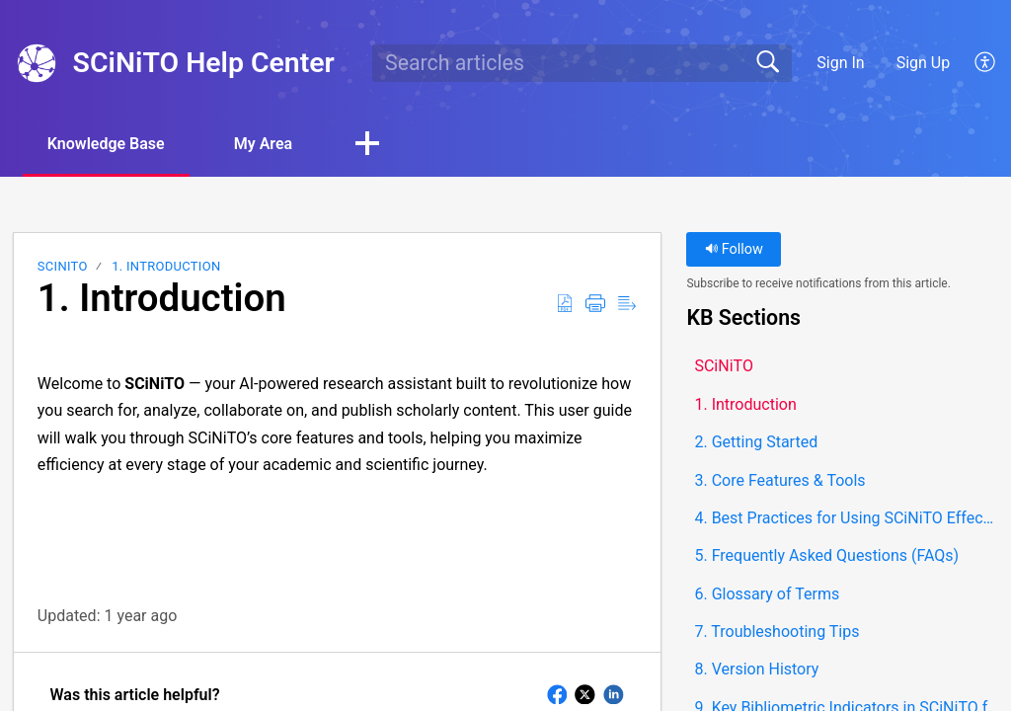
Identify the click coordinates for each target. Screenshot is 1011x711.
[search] (581, 63)
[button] (985, 63)
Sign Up (923, 62)
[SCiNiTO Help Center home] (36, 63)
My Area (263, 143)
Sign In (840, 62)
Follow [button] (734, 249)
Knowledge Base (106, 143)
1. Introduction (166, 266)
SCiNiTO (63, 266)
